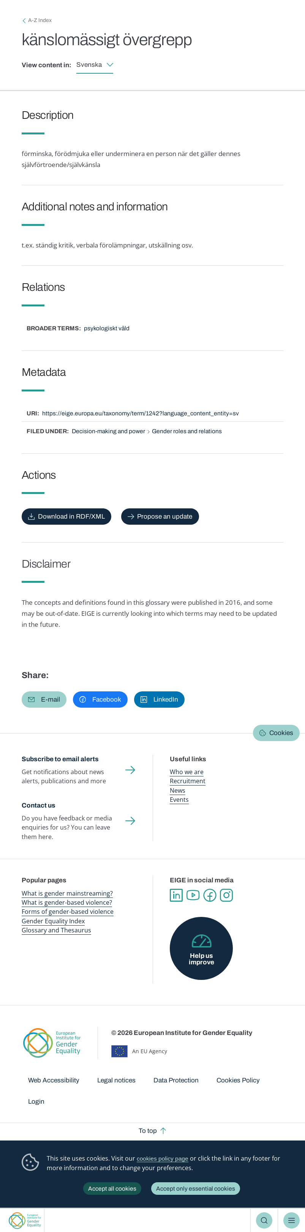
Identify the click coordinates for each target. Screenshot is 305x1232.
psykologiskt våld (107, 328)
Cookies (281, 733)
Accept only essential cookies (195, 1188)
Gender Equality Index (53, 921)
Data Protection (176, 1080)
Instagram (226, 895)
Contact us (38, 805)
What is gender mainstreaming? (67, 893)
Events (179, 799)
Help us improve (201, 959)
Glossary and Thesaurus (56, 930)
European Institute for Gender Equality (24, 1220)
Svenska (89, 64)
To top (148, 1130)
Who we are (187, 772)
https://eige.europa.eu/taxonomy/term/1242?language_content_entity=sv (140, 413)
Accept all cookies (112, 1188)
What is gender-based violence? (67, 902)
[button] (44, 699)
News (177, 790)
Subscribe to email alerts (60, 759)
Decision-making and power (108, 431)
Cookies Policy (238, 1080)
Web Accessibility (53, 1080)
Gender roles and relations (187, 431)
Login (36, 1101)
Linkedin (176, 895)
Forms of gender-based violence (68, 911)
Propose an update (164, 516)
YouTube (192, 895)
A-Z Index (40, 20)
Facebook (209, 895)
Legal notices (116, 1080)
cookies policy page (162, 1158)
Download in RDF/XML (71, 516)
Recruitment (187, 781)
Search (264, 1220)
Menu (291, 1220)
